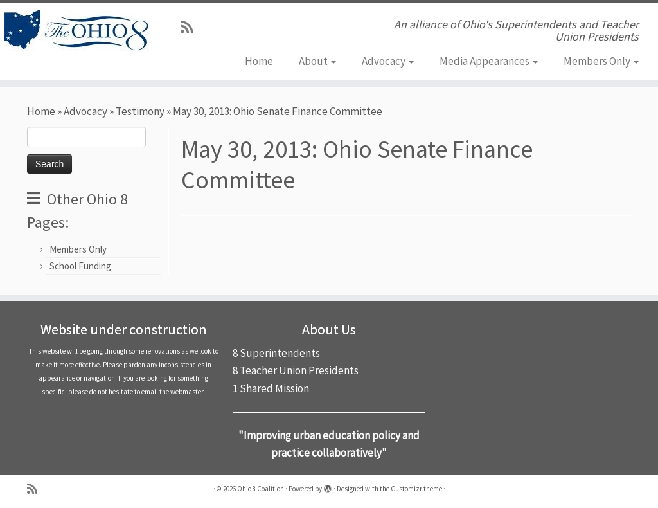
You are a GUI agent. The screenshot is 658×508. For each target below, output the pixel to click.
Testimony (140, 111)
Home (259, 61)
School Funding (80, 266)
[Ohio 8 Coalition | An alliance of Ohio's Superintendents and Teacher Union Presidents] (77, 30)
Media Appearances (489, 61)
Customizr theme (416, 488)
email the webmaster (172, 391)
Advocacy (388, 61)
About (317, 61)
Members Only (601, 61)
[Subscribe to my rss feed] (191, 27)
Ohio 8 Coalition (260, 488)
